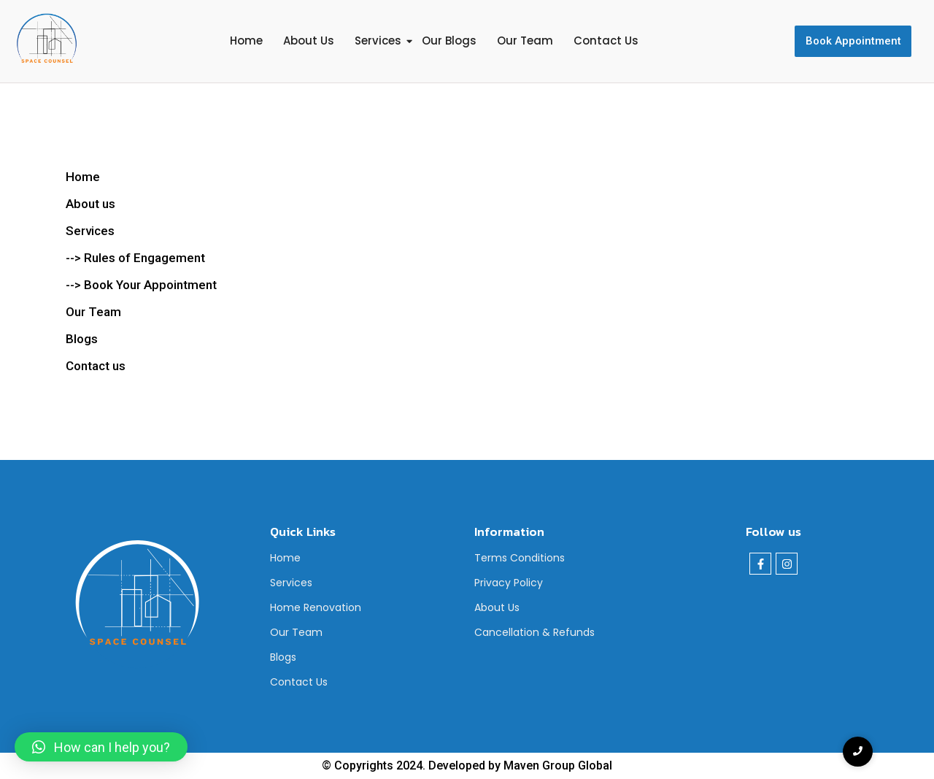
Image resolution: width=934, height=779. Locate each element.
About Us (308, 40)
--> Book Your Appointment (141, 284)
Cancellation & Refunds (534, 632)
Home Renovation (315, 607)
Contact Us (606, 40)
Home (246, 40)
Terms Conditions (519, 557)
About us (90, 203)
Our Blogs (449, 40)
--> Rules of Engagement (135, 257)
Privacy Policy (508, 582)
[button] (101, 746)
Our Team (525, 40)
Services (378, 40)
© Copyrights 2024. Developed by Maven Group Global (467, 765)
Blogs (283, 657)
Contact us (96, 365)
